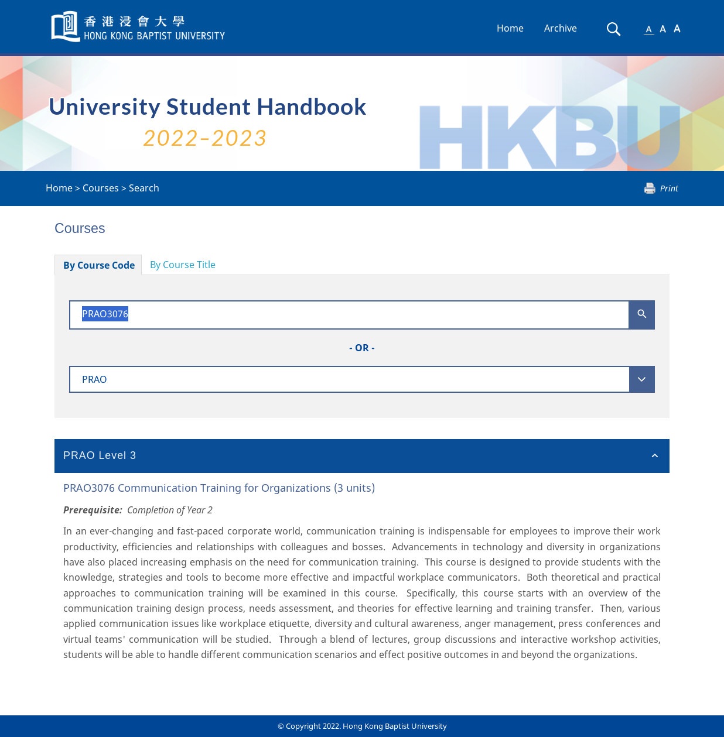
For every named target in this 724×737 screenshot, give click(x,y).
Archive (560, 28)
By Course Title (183, 264)
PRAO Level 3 (99, 455)
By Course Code (99, 265)
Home (510, 28)
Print (669, 188)
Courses (101, 187)
